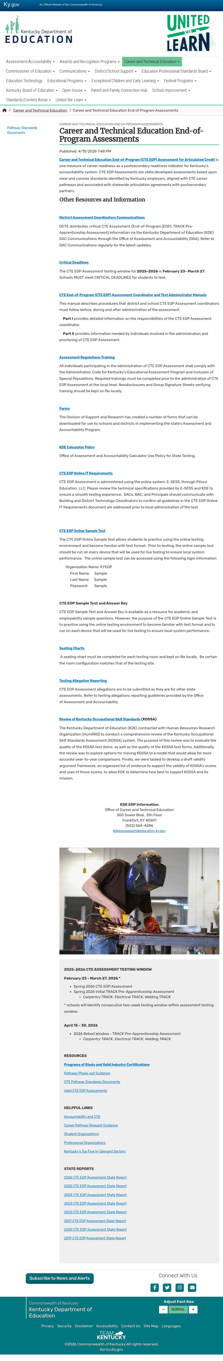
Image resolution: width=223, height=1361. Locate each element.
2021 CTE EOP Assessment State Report (98, 1227)
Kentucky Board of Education (31, 90)
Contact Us (130, 1332)
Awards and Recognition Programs (90, 61)
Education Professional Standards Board (176, 71)
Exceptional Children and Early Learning (125, 80)
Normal (178, 1316)
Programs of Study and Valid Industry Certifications (111, 1071)
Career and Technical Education (152, 61)
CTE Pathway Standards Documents (95, 1088)
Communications (74, 71)
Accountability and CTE (84, 1123)
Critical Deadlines (75, 262)
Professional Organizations (87, 1149)
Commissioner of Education (30, 71)
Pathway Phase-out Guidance (89, 1079)
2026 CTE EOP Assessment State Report (98, 1183)
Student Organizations (83, 1140)
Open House (74, 90)
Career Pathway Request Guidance (94, 1131)
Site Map (151, 1332)
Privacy (47, 1332)
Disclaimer (84, 1332)
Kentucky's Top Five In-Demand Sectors (98, 1157)
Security (64, 1332)
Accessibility (107, 1332)
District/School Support (116, 71)
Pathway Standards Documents (24, 130)
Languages (171, 1332)
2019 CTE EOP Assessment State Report (98, 1244)
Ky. (11, 4)
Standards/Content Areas (28, 99)
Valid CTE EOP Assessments (88, 1097)
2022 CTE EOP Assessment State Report (98, 1218)
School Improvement (171, 90)
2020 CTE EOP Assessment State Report (99, 1236)
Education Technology (24, 80)
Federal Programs (180, 80)
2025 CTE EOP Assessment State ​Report (98, 1192)
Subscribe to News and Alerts (60, 1284)
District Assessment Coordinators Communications (106, 217)
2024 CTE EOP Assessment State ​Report (98, 1201)
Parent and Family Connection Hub (119, 90)
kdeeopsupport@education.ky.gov (139, 837)
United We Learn (71, 99)
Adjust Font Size (179, 1308)
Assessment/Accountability (30, 61)
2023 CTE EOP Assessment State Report (98, 1210)
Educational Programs (67, 80)
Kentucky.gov (111, 1356)
